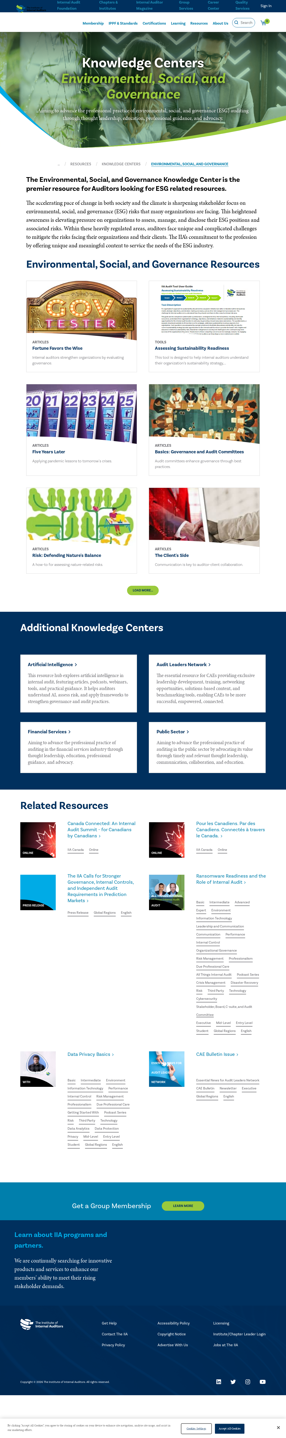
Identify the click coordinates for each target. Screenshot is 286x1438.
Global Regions (109, 935)
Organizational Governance (219, 972)
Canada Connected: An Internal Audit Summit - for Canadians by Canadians (101, 849)
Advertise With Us (173, 1388)
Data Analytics (104, 1161)
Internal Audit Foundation (68, 5)
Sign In (266, 6)
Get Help (109, 1366)
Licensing (221, 1366)
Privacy (106, 1169)
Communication (209, 955)
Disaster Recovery (211, 1014)
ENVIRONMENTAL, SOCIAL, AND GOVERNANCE (189, 164)
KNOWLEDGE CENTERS (121, 164)
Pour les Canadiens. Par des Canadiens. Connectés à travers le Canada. (230, 849)
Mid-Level (226, 1057)
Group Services (185, 5)
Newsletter (231, 1118)
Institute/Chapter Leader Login (239, 1377)
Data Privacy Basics (92, 1089)
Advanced (246, 921)
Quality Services (242, 5)
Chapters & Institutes (108, 5)
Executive (204, 1057)
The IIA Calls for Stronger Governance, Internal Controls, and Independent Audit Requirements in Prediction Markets (101, 909)
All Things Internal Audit (216, 997)
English (74, 944)
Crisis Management (243, 1006)
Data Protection (81, 1169)
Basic (200, 921)
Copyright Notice (172, 1377)
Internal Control (209, 963)
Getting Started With (85, 1144)
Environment (223, 929)
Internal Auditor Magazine (149, 5)
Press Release (80, 935)
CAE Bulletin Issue (218, 1089)
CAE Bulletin (206, 1118)
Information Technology (216, 938)
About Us (220, 23)
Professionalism (245, 980)
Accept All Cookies (230, 1428)
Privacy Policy (113, 1388)
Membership (93, 23)
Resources (199, 23)
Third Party (205, 1023)
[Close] (278, 1427)
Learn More (187, 1249)
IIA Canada (77, 868)
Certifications (154, 23)
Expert (201, 929)
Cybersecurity (208, 1031)
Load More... (143, 598)
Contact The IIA (115, 1377)
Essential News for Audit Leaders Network (224, 1106)
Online (96, 868)
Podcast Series (209, 1006)
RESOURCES (80, 164)
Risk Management (211, 980)
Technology (229, 1023)
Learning (178, 23)
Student (203, 1065)
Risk (236, 1014)
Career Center (213, 5)
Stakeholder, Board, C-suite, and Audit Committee (228, 1044)
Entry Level (249, 1057)
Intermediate (222, 921)
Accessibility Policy (174, 1366)
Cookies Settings (196, 1428)
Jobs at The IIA (225, 1388)
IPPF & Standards (123, 23)
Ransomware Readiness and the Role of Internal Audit (226, 902)
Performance (239, 955)
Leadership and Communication (223, 946)
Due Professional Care (215, 989)
